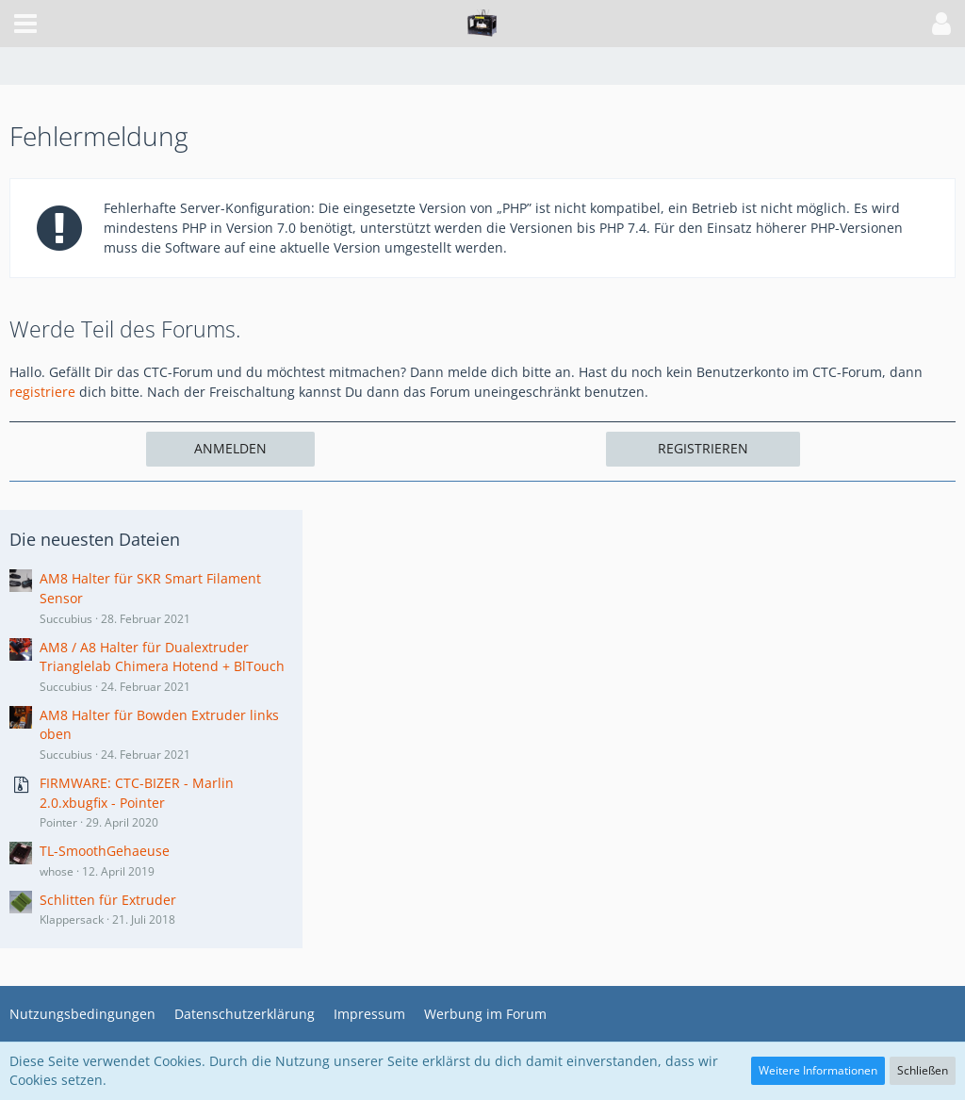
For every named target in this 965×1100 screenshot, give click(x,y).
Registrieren (703, 448)
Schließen (922, 1070)
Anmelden (230, 448)
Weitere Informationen (818, 1070)
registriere (42, 392)
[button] (25, 23)
